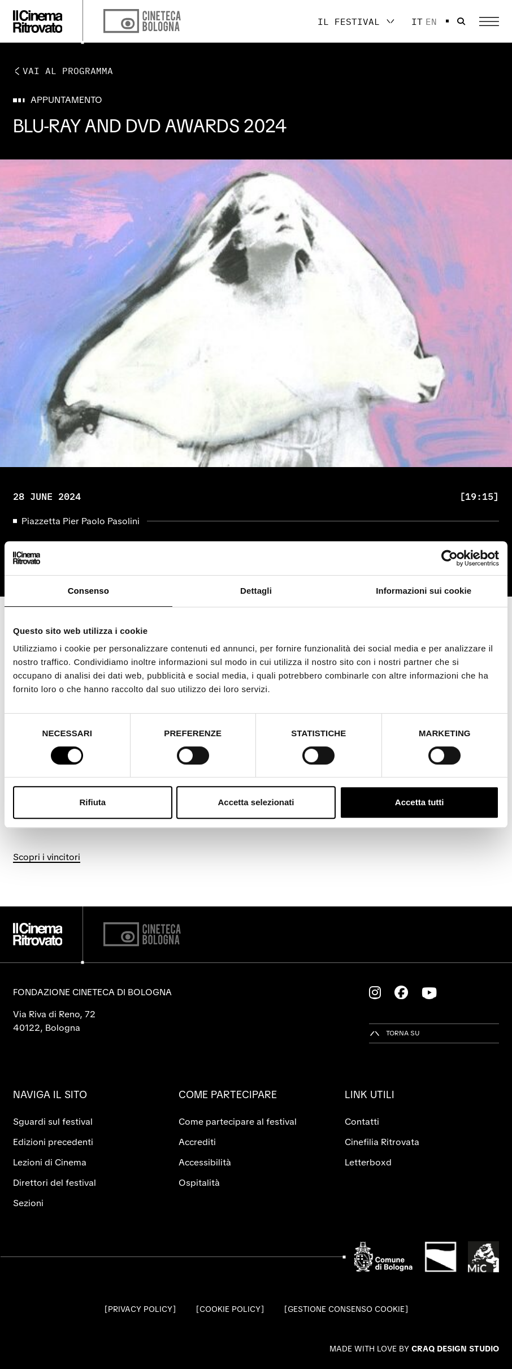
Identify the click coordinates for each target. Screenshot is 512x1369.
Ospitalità (199, 1183)
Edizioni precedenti (53, 1142)
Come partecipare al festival (238, 1122)
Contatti (362, 1122)
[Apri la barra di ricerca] (461, 21)
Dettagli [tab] (256, 590)
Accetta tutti (419, 802)
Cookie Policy (230, 1309)
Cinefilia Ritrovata (382, 1142)
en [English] (431, 21)
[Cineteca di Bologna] (142, 934)
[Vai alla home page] (38, 21)
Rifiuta (92, 802)
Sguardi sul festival (53, 1122)
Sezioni (28, 1203)
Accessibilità (205, 1162)
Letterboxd (368, 1162)
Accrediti (197, 1142)
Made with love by (414, 1349)
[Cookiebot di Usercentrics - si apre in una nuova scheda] (449, 558)
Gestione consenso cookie (346, 1309)
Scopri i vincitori (46, 857)
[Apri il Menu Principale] (489, 21)
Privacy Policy (140, 1309)
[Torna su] (394, 1033)
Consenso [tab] (88, 590)
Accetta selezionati (256, 802)
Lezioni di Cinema (49, 1162)
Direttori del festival (54, 1183)
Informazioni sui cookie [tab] (423, 590)
